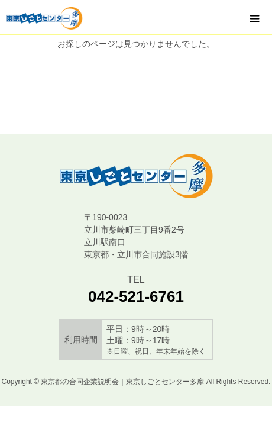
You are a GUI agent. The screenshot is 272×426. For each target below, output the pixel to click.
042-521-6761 (136, 296)
